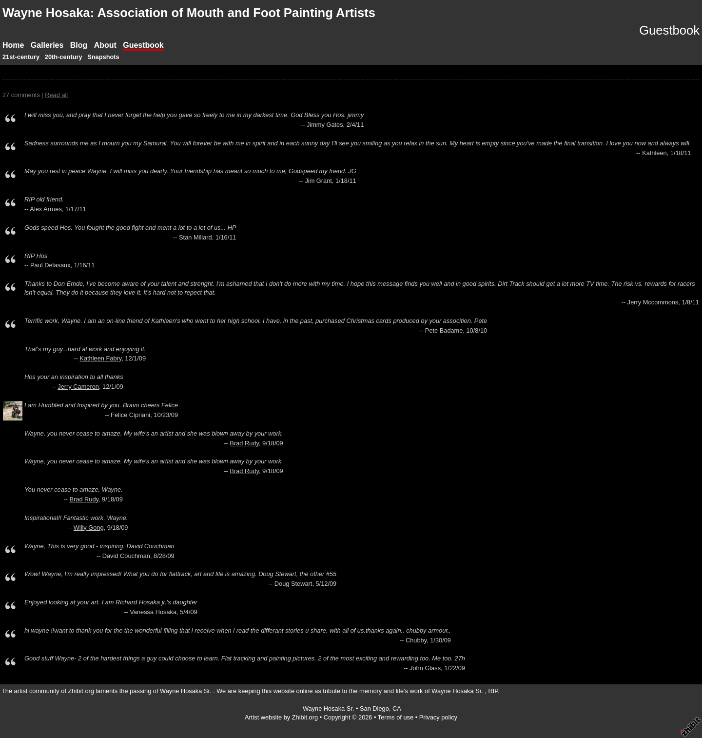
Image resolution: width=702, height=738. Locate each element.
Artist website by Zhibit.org (281, 717)
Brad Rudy (244, 443)
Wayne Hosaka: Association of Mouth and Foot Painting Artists (188, 13)
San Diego (374, 708)
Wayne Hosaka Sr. (329, 708)
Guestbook (143, 45)
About (105, 45)
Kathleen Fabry (100, 358)
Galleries (47, 45)
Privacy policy (438, 717)
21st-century (20, 56)
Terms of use (395, 717)
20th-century (63, 56)
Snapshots (103, 56)
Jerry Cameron (78, 386)
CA (396, 708)
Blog (79, 45)
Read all (56, 95)
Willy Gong (89, 527)
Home (13, 45)
